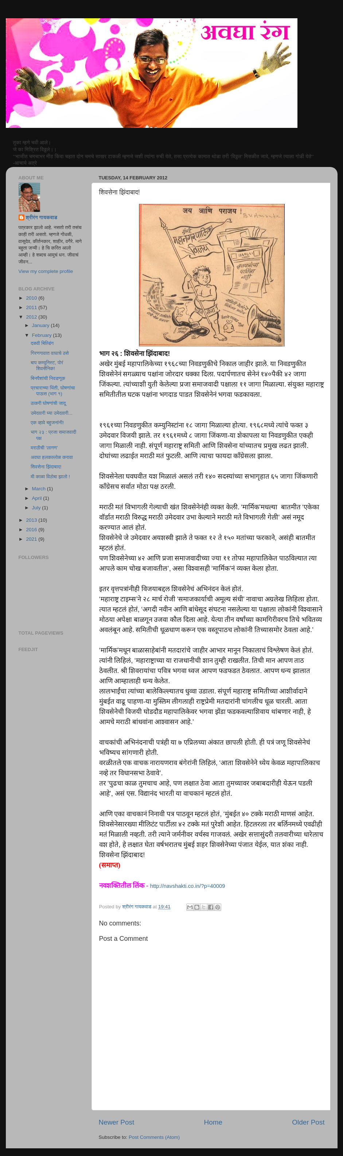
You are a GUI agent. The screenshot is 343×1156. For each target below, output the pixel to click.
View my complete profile (46, 271)
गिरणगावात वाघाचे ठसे (50, 353)
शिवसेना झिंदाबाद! (46, 466)
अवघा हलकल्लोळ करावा (52, 457)
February (42, 335)
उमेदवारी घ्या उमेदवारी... (52, 413)
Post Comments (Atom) (154, 1137)
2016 (32, 529)
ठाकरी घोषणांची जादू (48, 403)
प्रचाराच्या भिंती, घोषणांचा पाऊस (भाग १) (53, 390)
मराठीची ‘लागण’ (44, 447)
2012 (32, 317)
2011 (32, 307)
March (39, 488)
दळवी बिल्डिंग (42, 343)
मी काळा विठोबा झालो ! (50, 476)
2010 (32, 298)
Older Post (308, 1122)
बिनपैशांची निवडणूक (48, 378)
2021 (32, 539)
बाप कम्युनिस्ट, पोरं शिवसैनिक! (47, 365)
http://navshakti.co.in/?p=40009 (187, 886)
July (37, 507)
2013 (32, 520)
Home (213, 1122)
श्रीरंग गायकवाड (41, 217)
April (37, 498)
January (41, 325)
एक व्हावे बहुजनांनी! (47, 422)
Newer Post (117, 1122)
